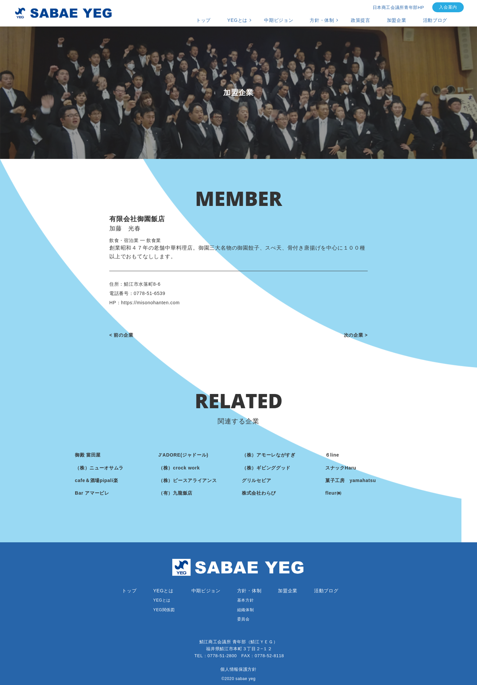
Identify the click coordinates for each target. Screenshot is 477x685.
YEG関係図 (164, 610)
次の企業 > (356, 335)
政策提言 (360, 20)
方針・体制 (322, 20)
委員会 (243, 619)
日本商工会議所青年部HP (398, 7)
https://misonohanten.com (150, 302)
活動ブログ (435, 20)
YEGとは (237, 20)
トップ (203, 20)
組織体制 (245, 610)
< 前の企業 (121, 335)
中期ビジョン (278, 20)
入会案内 (448, 7)
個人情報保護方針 (238, 669)
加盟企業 (396, 20)
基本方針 (245, 600)
